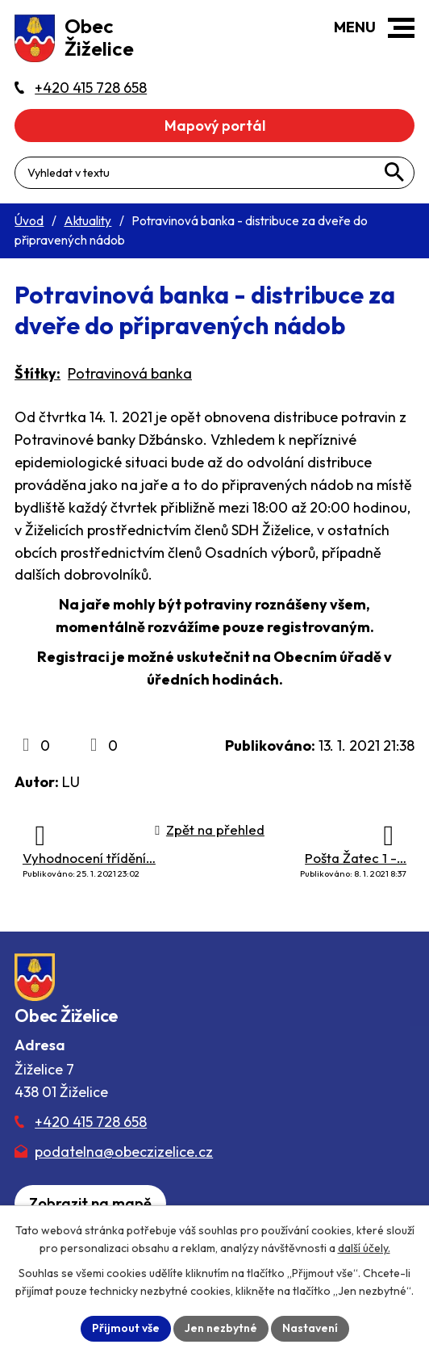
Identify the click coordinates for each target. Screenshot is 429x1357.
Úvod (29, 220)
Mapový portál (215, 125)
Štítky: (37, 373)
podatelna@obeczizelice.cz (124, 1151)
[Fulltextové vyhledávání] (214, 173)
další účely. (364, 1248)
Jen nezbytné (221, 1328)
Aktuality (87, 220)
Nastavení (310, 1328)
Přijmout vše (126, 1328)
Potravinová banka (130, 373)
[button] (401, 28)
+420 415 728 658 (91, 1121)
